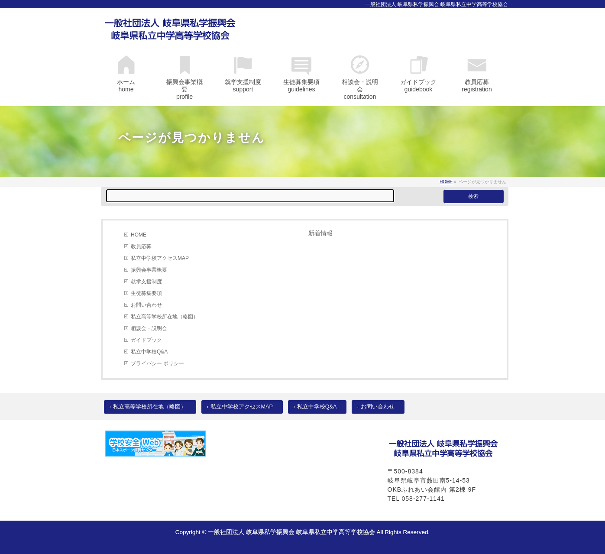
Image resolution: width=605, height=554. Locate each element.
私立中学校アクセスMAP (160, 258)
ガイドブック (146, 340)
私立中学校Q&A (149, 352)
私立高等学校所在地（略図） (164, 317)
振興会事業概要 (149, 270)
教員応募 (141, 246)
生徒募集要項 (146, 293)
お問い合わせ (146, 305)
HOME (138, 235)
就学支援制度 (146, 282)
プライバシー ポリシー (157, 363)
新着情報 (320, 233)
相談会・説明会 (149, 328)
